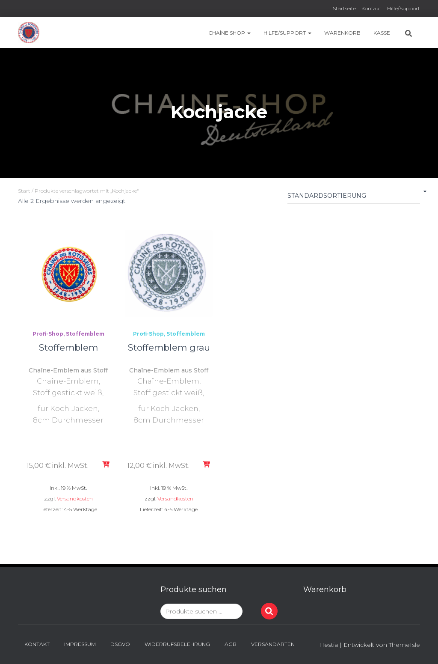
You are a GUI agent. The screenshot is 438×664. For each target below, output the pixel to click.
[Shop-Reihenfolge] (353, 197)
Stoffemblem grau (169, 347)
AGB (231, 644)
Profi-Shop (48, 334)
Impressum (80, 644)
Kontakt (371, 8)
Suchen (269, 611)
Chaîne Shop (229, 33)
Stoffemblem (85, 334)
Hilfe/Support (403, 8)
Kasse (381, 33)
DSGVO (120, 644)
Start (24, 191)
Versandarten (273, 644)
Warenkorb (342, 33)
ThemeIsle (404, 645)
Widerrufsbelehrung (177, 644)
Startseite (344, 8)
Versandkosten (75, 498)
